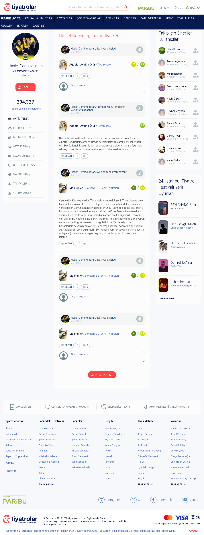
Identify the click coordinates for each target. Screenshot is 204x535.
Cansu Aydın (174, 135)
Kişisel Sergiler (112, 439)
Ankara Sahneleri (80, 450)
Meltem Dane (174, 73)
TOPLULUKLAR (185, 18)
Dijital (108, 467)
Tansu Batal (174, 123)
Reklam (9, 445)
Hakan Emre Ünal (180, 467)
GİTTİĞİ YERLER (21, 165)
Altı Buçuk (143, 439)
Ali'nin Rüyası (145, 434)
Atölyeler (112, 18)
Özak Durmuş (175, 49)
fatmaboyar (103, 106)
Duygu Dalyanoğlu (180, 456)
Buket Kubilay (178, 445)
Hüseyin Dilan (174, 148)
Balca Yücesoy (178, 439)
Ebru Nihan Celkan (180, 461)
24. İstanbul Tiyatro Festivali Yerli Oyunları (176, 187)
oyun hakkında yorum (108, 172)
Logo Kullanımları (14, 450)
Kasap (141, 473)
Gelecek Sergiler (113, 434)
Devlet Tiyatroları (47, 434)
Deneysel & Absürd (49, 461)
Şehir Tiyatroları (47, 439)
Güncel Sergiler (113, 428)
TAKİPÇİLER (19, 183)
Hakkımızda (11, 434)
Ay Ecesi (142, 445)
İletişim (9, 428)
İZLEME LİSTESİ (21, 137)
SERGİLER (22, 25)
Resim (108, 450)
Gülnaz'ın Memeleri (148, 456)
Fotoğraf (109, 461)
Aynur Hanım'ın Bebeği (149, 450)
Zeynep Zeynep (176, 111)
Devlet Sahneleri (80, 434)
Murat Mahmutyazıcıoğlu (184, 478)
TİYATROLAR (64, 18)
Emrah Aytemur (176, 61)
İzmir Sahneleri (79, 461)
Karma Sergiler (112, 445)
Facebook (161, 500)
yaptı (124, 172)
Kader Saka (173, 160)
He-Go (141, 461)
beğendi (88, 109)
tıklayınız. (170, 530)
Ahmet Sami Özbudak (182, 428)
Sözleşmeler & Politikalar (18, 439)
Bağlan (193, 7)
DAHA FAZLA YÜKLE (102, 374)
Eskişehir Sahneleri (81, 467)
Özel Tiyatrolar (46, 428)
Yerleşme (109, 473)
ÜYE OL (178, 7)
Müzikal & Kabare (48, 456)
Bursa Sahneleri (80, 456)
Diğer (107, 478)
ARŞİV (169, 18)
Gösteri (42, 467)
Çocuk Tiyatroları (89, 18)
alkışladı (111, 48)
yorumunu (77, 109)
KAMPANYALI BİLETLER (38, 18)
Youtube (191, 500)
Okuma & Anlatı (47, 478)
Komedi (43, 450)
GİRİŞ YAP (165, 7)
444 (140, 428)
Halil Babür (176, 473)
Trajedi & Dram (46, 445)
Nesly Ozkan (174, 98)
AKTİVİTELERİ (18, 118)
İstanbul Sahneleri (81, 445)
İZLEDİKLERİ (19, 127)
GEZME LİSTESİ (21, 155)
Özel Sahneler (79, 428)
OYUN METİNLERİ (151, 18)
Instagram (109, 500)
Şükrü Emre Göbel (177, 86)
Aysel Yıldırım (178, 434)
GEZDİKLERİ (19, 146)
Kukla (41, 473)
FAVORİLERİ (19, 174)
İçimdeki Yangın (146, 467)
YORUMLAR (19, 193)
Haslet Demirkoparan (83, 48)
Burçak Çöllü (177, 450)
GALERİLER (39, 25)
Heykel (108, 456)
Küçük (141, 478)
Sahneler (130, 18)
